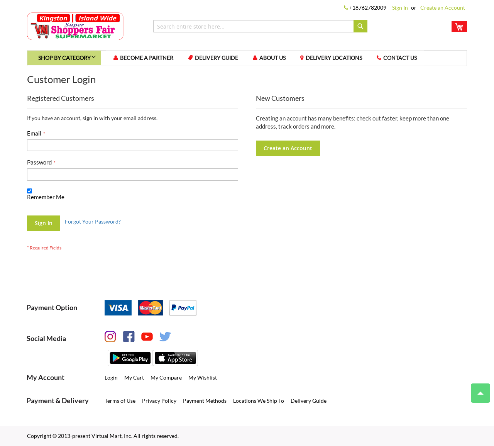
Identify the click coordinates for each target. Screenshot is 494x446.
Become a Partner (153, 59)
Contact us (413, 59)
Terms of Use (120, 400)
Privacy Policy (159, 400)
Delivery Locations (345, 59)
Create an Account (442, 7)
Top (477, 389)
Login (111, 377)
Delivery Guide (224, 59)
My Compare (166, 377)
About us (282, 59)
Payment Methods (205, 400)
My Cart (134, 377)
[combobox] (260, 26)
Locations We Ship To (258, 400)
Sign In (400, 7)
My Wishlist (202, 377)
